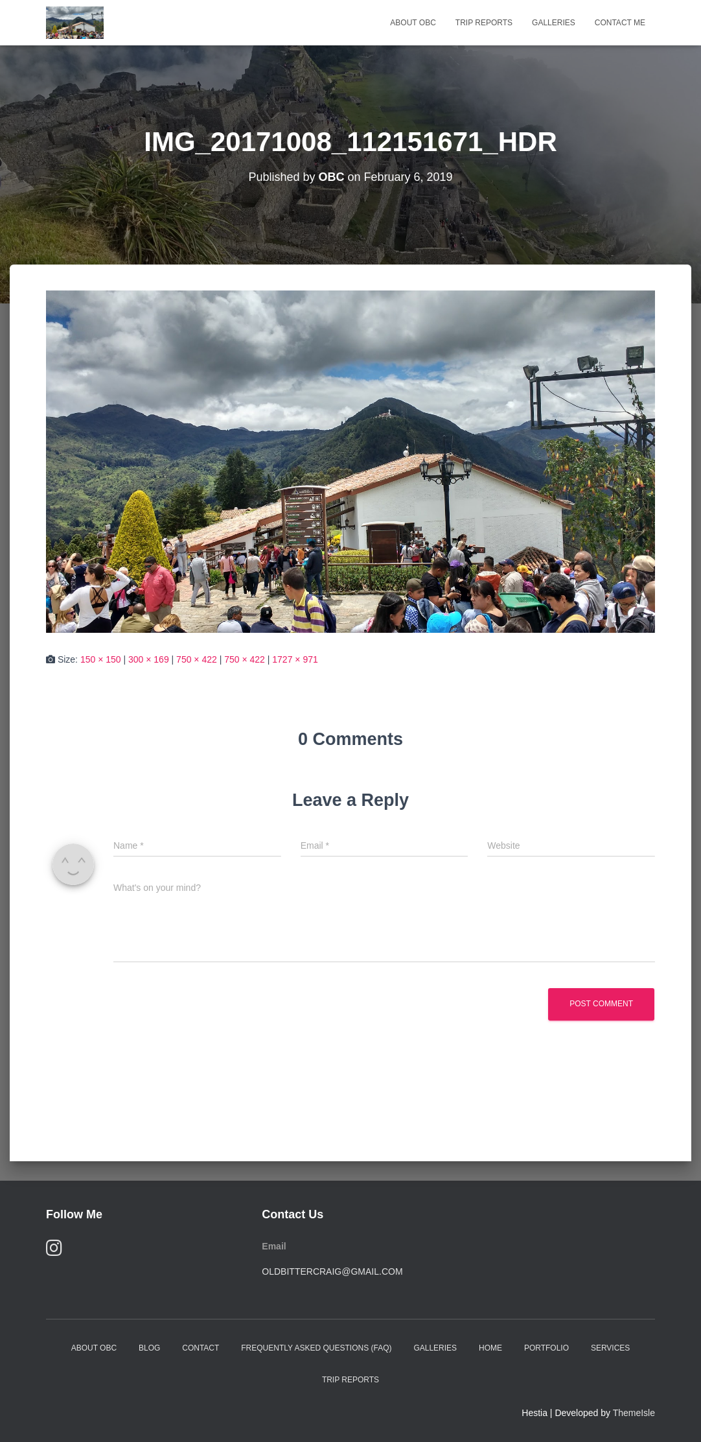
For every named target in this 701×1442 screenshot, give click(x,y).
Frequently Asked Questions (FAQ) (316, 1348)
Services (610, 1348)
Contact (200, 1348)
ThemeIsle (634, 1413)
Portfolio (546, 1348)
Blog (149, 1348)
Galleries (553, 22)
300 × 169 (148, 659)
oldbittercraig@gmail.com (332, 1271)
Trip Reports (483, 22)
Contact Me (620, 22)
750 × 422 (196, 659)
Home (490, 1348)
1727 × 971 (294, 659)
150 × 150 (100, 659)
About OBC (412, 22)
